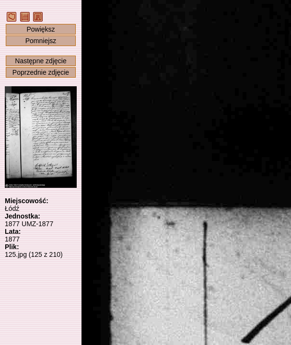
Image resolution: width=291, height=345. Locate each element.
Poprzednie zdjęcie (40, 72)
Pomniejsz (41, 41)
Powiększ (40, 29)
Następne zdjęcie (40, 61)
